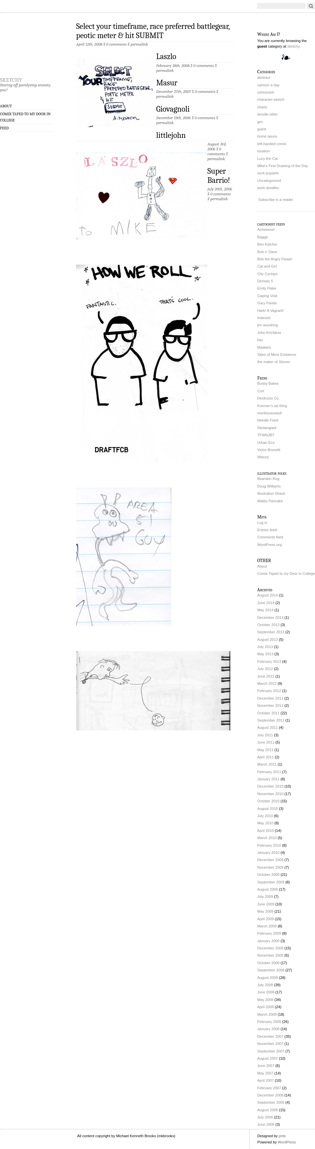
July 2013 (265, 647)
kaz (260, 340)
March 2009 (267, 926)
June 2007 (265, 1066)
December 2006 (270, 1095)
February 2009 (269, 933)
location (263, 151)
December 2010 (270, 786)
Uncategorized (269, 181)
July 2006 (265, 1117)
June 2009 (265, 904)
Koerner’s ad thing (272, 406)
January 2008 (268, 1029)
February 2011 (269, 772)
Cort (260, 391)
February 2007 (269, 1088)
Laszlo (166, 56)
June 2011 (265, 742)
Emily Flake (266, 288)
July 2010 (265, 816)
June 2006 (265, 1124)
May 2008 (265, 1000)
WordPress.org (269, 545)
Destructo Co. (268, 398)
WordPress (287, 1142)
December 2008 (270, 948)
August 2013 (267, 639)
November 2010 (270, 794)
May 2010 (265, 823)
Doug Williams (269, 486)
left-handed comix (271, 144)
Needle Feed (267, 420)
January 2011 (268, 779)
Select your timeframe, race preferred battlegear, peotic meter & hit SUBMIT (153, 31)
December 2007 (270, 1036)
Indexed (263, 318)
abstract (263, 77)
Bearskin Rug (268, 479)
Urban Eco (266, 442)
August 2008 (267, 978)
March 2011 (267, 764)
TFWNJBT (265, 435)
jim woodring (267, 325)
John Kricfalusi (269, 333)
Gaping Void (267, 296)
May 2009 (265, 911)
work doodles (268, 188)
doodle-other (267, 114)
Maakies (264, 347)
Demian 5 (265, 281)
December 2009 (270, 860)
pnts (282, 1136)
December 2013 (270, 617)
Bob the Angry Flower (274, 259)
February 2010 (269, 845)
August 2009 (267, 889)
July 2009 (265, 897)
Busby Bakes (268, 383)
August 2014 (267, 595)
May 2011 (265, 750)
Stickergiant (266, 428)
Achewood (265, 229)
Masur (167, 82)
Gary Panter (267, 303)
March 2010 (267, 838)
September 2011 (270, 720)
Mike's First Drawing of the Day (282, 166)
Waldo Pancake (270, 501)
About (6, 106)
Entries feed (267, 530)
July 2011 (265, 735)
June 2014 (265, 603)
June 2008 (265, 992)
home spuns (267, 136)
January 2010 (268, 853)
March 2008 (267, 1014)
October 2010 (268, 801)
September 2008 (270, 970)
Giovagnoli (173, 109)
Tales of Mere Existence (276, 355)
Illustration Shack (271, 493)
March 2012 (267, 683)
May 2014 (265, 610)
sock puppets (268, 173)
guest (261, 129)
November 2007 (270, 1044)
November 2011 (270, 705)
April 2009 (265, 919)
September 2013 (270, 632)
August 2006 (267, 1110)
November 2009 (270, 867)
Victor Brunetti (268, 450)
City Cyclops (267, 274)
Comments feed (270, 537)
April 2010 (265, 831)
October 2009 (268, 875)
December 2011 (270, 698)
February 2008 (269, 1022)
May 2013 (265, 654)
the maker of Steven (273, 362)
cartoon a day (268, 85)
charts (262, 107)
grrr (260, 122)
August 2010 (267, 809)
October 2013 (268, 625)
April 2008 (265, 1007)
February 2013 (269, 661)
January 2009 (268, 941)
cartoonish (265, 92)
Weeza (263, 457)
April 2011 (265, 757)
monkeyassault (269, 413)
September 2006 (270, 1102)
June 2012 (265, 676)
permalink (139, 44)
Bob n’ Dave (267, 252)
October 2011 (268, 713)
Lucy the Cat (267, 159)
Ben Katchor (267, 244)
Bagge (262, 237)
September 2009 (270, 882)
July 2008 (265, 985)
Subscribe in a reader (275, 200)
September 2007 (270, 1051)
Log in (262, 523)
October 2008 (268, 963)
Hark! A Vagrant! (270, 311)
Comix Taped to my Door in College (25, 117)
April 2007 (265, 1080)
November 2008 (270, 955)
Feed (4, 128)
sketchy (11, 79)
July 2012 (265, 669)
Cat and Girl (267, 266)
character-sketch (270, 99)
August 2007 (267, 1058)
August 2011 (267, 727)
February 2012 (269, 691)
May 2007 (265, 1073)
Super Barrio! (218, 175)
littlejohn (171, 135)
